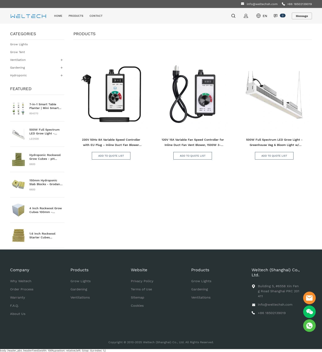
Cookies (137, 306)
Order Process (21, 289)
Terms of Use (141, 289)
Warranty (17, 297)
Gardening (78, 289)
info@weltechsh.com (262, 4)
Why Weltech (20, 281)
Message (302, 16)
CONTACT (96, 15)
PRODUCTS (76, 15)
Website (139, 269)
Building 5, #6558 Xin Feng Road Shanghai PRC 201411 (278, 291)
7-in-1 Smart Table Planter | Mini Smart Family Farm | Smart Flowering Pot (44, 106)
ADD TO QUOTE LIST (111, 155)
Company (19, 269)
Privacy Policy (142, 281)
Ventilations (80, 297)
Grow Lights (80, 281)
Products (79, 269)
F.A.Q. (14, 306)
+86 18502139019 (299, 4)
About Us (17, 314)
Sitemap (137, 297)
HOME (58, 15)
